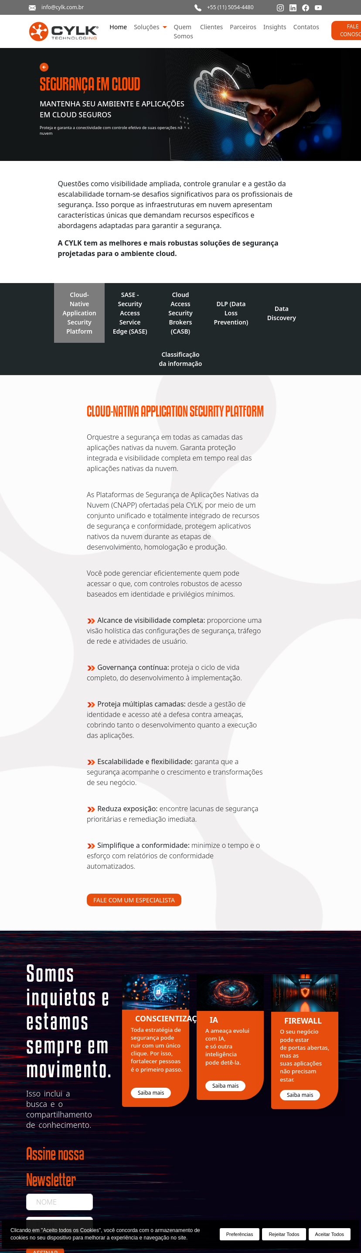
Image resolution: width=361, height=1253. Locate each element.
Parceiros (243, 27)
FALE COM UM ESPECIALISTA (134, 900)
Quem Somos (183, 31)
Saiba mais (151, 1092)
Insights (274, 27)
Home (118, 27)
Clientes (211, 27)
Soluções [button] (147, 27)
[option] (159, 1044)
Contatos (306, 27)
